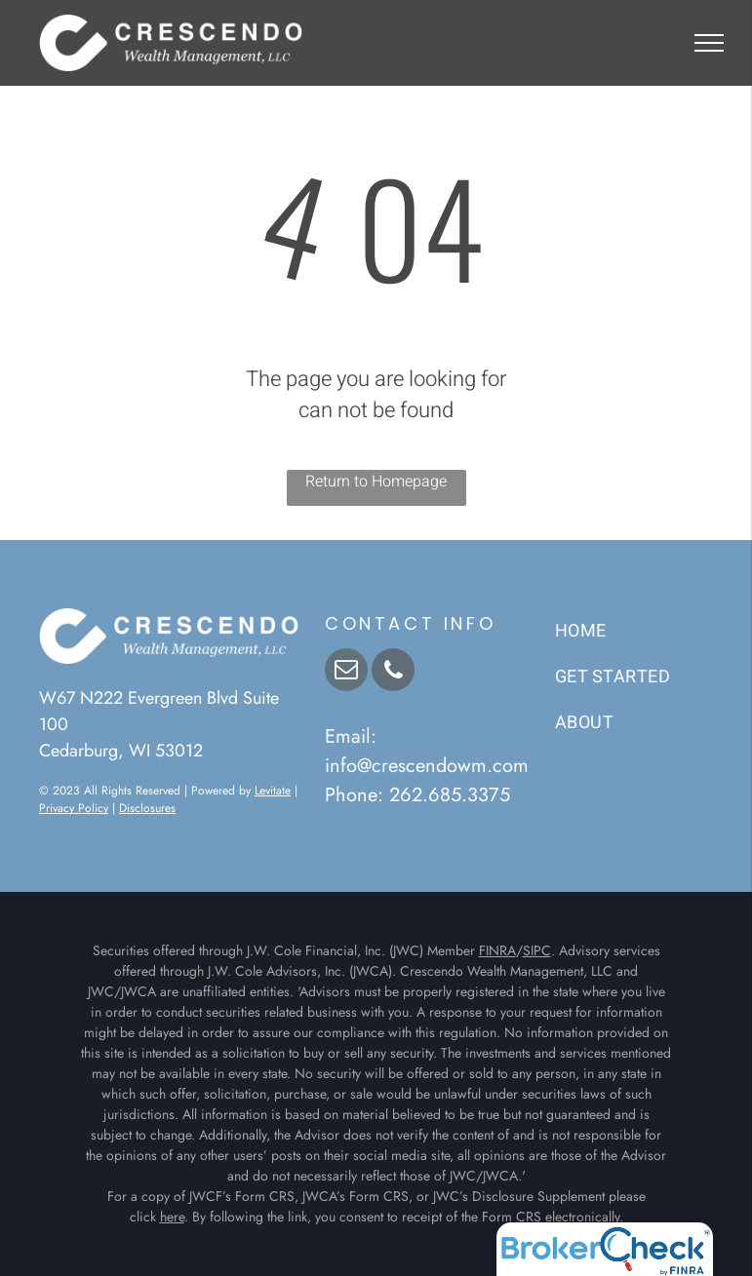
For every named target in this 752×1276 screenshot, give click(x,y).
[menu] (709, 43)
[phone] (393, 672)
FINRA (497, 950)
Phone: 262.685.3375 (417, 795)
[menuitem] (634, 631)
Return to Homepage (376, 481)
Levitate (273, 790)
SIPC (537, 950)
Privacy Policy (73, 808)
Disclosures (147, 808)
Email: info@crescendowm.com (427, 751)
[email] (346, 672)
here (172, 1216)
